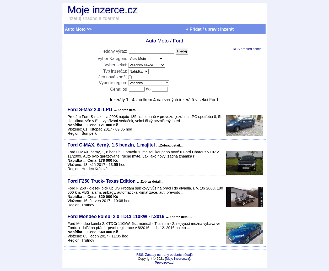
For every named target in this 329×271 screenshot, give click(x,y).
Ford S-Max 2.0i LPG (91, 109)
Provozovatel (164, 262)
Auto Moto (157, 41)
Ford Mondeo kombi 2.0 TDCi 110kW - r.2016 (117, 216)
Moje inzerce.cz (103, 9)
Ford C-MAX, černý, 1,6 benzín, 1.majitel (112, 145)
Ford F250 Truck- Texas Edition (102, 181)
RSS (139, 255)
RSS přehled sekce (247, 49)
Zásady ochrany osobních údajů (169, 255)
